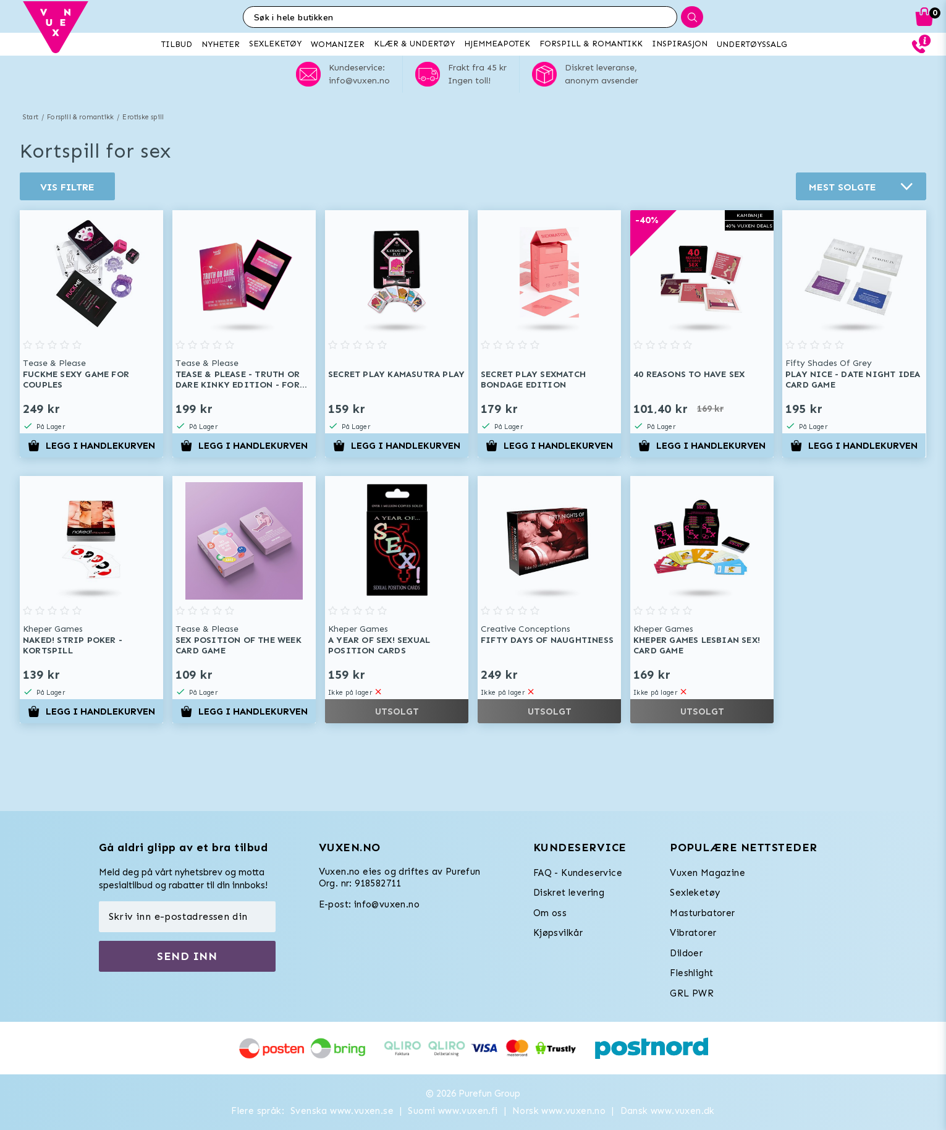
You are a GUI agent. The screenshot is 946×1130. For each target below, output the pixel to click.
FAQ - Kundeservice (577, 872)
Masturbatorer (702, 913)
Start (30, 117)
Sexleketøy (695, 892)
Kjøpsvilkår (558, 932)
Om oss (550, 913)
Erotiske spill (143, 117)
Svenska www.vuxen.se (342, 1110)
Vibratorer (693, 932)
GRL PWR (692, 993)
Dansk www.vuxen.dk (667, 1110)
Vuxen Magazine (707, 872)
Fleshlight (691, 973)
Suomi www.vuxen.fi (452, 1110)
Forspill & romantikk (80, 117)
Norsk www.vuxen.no (559, 1110)
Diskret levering (568, 892)
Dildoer (686, 953)
